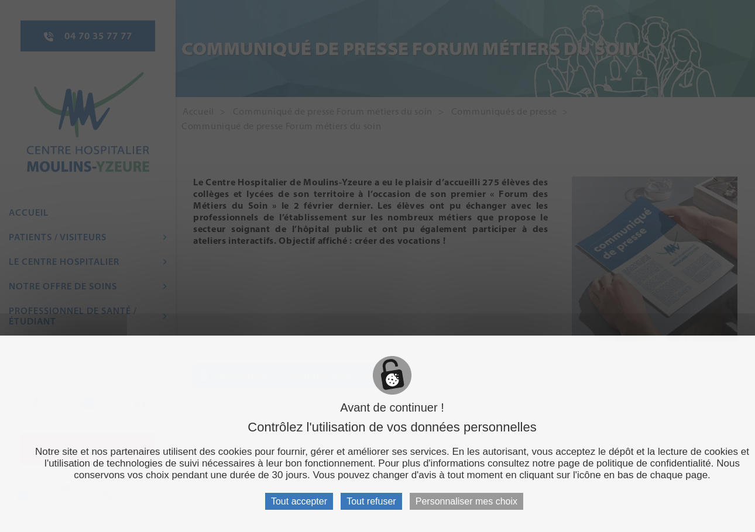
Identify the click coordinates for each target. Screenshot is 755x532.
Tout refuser (371, 501)
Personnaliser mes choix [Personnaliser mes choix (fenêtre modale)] (466, 501)
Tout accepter (299, 501)
